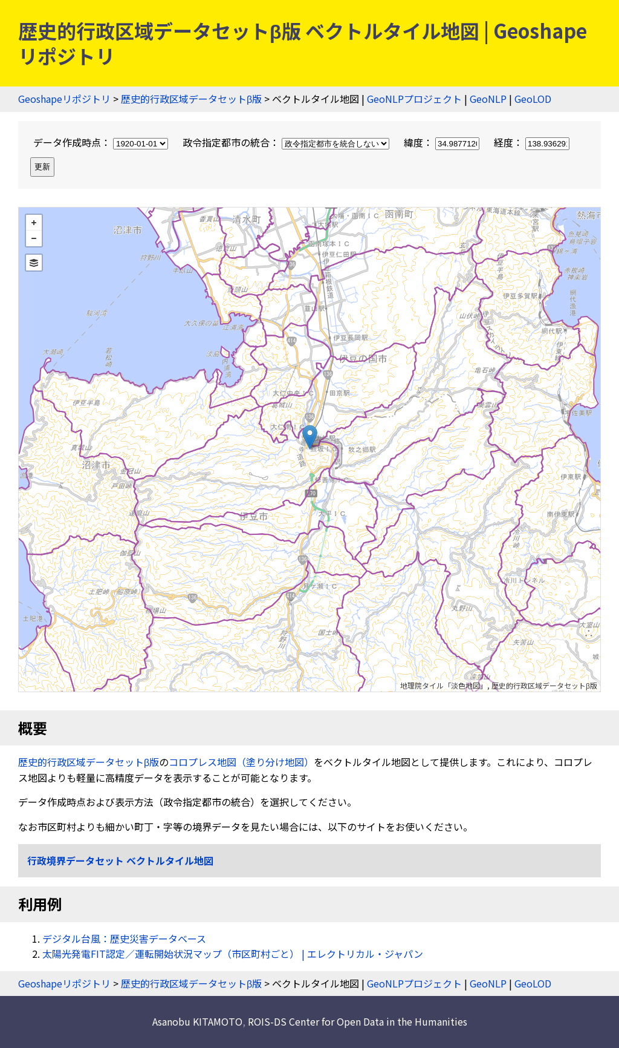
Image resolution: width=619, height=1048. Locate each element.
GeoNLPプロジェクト (414, 98)
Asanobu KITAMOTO (197, 1021)
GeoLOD (532, 98)
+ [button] (34, 223)
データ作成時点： (101, 142)
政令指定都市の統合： (287, 142)
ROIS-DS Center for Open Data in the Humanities (357, 1021)
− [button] (34, 238)
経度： (531, 142)
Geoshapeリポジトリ (64, 98)
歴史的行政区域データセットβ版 (191, 98)
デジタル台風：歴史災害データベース (124, 938)
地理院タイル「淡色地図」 (443, 685)
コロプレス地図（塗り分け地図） (241, 762)
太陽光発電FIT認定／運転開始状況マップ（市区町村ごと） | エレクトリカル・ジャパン (232, 953)
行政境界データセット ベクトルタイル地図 (120, 860)
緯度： (443, 142)
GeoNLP (488, 98)
